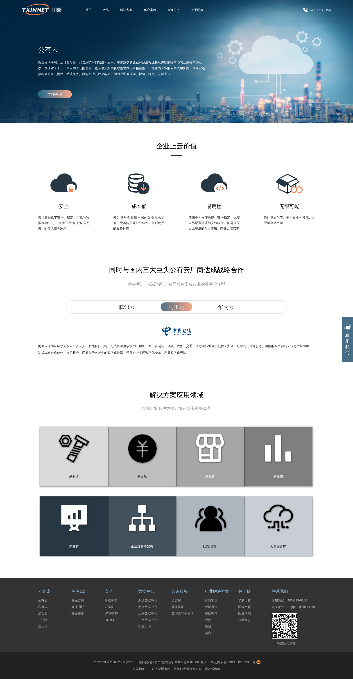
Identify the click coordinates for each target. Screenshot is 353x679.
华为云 (226, 307)
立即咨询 (55, 94)
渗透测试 (111, 600)
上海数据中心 (147, 613)
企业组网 (144, 626)
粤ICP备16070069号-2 (190, 662)
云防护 (109, 606)
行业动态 (244, 619)
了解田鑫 (244, 600)
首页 (88, 10)
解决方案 (126, 10)
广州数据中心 (147, 619)
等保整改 (77, 613)
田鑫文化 (244, 606)
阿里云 (176, 307)
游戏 (208, 626)
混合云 (43, 613)
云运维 (43, 626)
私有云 (43, 606)
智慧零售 (211, 600)
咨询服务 (173, 10)
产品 (106, 10)
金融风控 (211, 606)
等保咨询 (77, 600)
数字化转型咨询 (183, 613)
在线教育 (211, 613)
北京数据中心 (147, 606)
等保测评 (77, 606)
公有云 (43, 600)
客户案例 (150, 10)
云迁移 (43, 619)
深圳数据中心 (147, 600)
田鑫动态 (244, 613)
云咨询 (176, 600)
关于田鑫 (197, 10)
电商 (208, 633)
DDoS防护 (112, 619)
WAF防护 (111, 613)
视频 (208, 619)
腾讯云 (127, 307)
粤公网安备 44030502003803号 (235, 662)
